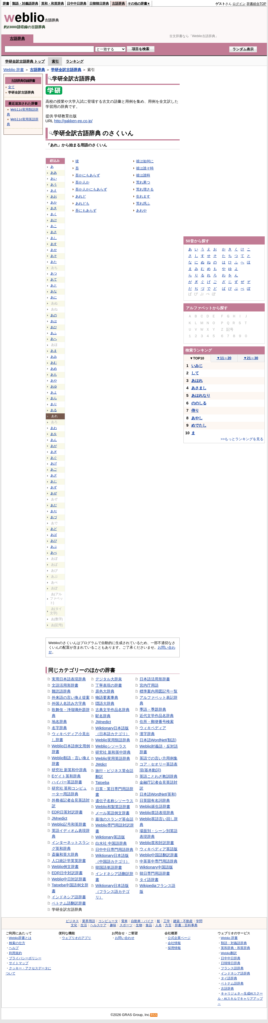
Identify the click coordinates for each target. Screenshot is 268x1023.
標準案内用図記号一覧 (158, 691)
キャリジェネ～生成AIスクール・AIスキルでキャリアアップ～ (240, 998)
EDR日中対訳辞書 (67, 873)
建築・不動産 (183, 921)
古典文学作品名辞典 (112, 709)
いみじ (197, 365)
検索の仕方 (17, 943)
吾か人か (82, 182)
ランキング (74, 61)
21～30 (250, 358)
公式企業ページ (179, 938)
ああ (53, 173)
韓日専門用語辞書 (155, 873)
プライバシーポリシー (25, 958)
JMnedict (59, 818)
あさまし (198, 388)
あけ (53, 220)
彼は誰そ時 (145, 168)
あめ (53, 369)
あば (53, 535)
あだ (53, 505)
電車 (124, 921)
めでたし (198, 425)
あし (53, 238)
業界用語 (88, 921)
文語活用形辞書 (65, 685)
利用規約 (15, 953)
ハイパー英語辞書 (67, 782)
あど (53, 529)
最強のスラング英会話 (114, 819)
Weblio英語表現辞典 (157, 812)
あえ (53, 190)
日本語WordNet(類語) (158, 740)
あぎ (53, 452)
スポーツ (126, 925)
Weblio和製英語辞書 (112, 807)
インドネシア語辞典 (235, 973)
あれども (82, 203)
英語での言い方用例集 (158, 758)
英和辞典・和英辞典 (235, 948)
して (195, 373)
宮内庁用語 (149, 685)
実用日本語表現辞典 (69, 679)
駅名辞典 (103, 716)
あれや (141, 210)
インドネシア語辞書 (69, 897)
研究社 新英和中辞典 (69, 770)
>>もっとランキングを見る (242, 439)
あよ (53, 392)
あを (53, 434)
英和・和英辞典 (52, 3)
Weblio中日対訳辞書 (69, 879)
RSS (154, 1015)
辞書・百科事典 (186, 925)
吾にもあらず (85, 210)
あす (53, 244)
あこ (53, 226)
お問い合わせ (124, 938)
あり (53, 404)
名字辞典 (59, 728)
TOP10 (197, 358)
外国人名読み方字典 (69, 703)
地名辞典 (59, 721)
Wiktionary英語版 (110, 837)
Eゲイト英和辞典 (66, 776)
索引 (55, 61)
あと (53, 285)
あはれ (197, 380)
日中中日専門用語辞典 (114, 849)
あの (53, 315)
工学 (166, 921)
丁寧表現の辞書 (108, 685)
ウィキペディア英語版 (158, 849)
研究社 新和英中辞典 (113, 752)
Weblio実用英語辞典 (112, 758)
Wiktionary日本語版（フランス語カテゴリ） (112, 891)
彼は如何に (145, 161)
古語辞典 (118, 3)
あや (53, 380)
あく (53, 214)
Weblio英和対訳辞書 (157, 843)
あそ (53, 256)
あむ (53, 363)
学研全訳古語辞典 (66, 69)
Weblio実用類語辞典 (112, 740)
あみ (53, 357)
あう (53, 184)
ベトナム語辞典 (232, 983)
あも (53, 375)
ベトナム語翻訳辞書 (69, 903)
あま (53, 351)
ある (53, 410)
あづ (53, 517)
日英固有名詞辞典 (155, 800)
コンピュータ (108, 921)
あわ (53, 428)
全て (11, 87)
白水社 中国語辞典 (111, 843)
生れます (143, 196)
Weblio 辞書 (14, 69)
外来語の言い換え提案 (71, 697)
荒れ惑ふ (143, 203)
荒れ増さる (145, 189)
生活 (83, 925)
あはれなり (200, 395)
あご (53, 469)
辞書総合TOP (256, 4)
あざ (53, 475)
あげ (53, 463)
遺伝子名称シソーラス (114, 801)
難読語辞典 (61, 691)
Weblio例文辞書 (65, 866)
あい (53, 179)
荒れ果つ (143, 182)
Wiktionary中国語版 (156, 867)
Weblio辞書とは (20, 938)
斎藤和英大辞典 (65, 854)
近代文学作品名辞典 (157, 715)
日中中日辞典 (76, 3)
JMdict (101, 764)
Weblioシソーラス (110, 746)
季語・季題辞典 (153, 709)
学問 (199, 921)
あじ (53, 481)
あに (53, 297)
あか (53, 202)
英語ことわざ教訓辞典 (158, 776)
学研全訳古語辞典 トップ (25, 61)
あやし (197, 418)
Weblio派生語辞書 (155, 806)
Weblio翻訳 (229, 953)
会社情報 (174, 943)
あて (53, 279)
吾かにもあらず (87, 175)
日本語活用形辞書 (155, 679)
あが (53, 446)
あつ (53, 273)
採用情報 (174, 948)
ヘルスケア (98, 925)
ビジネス (72, 921)
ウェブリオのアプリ (76, 938)
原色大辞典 (104, 691)
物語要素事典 (106, 697)
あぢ (53, 511)
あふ (53, 333)
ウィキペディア (153, 728)
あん (53, 440)
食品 (149, 925)
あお (53, 196)
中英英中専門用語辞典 (158, 861)
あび (53, 541)
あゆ (53, 386)
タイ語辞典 (229, 978)
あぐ (53, 458)
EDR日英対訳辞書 (67, 812)
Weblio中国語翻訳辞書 (159, 855)
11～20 (224, 358)
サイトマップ (18, 963)
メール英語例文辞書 (112, 813)
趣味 (113, 925)
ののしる (198, 403)
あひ (53, 327)
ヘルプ (14, 948)
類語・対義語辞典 (25, 3)
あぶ (53, 547)
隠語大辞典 (104, 703)
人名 (158, 925)
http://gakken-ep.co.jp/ (73, 121)
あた (53, 262)
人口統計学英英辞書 (69, 860)
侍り (195, 410)
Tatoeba (102, 782)
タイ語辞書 (149, 879)
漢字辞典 (147, 734)
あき (53, 208)
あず (53, 487)
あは (53, 321)
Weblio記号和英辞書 (69, 824)
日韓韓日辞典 (99, 3)
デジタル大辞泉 (108, 679)
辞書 (6, 3)
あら (53, 398)
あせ (53, 250)
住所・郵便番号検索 (157, 721)
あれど (80, 196)
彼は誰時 (143, 175)
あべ (53, 553)
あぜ (53, 493)
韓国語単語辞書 (108, 867)
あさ (53, 232)
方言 (168, 925)
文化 (74, 925)
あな (53, 291)
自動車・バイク (142, 921)
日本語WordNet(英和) (158, 794)
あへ (53, 339)
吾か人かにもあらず (91, 189)
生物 (139, 925)
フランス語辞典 (232, 968)
